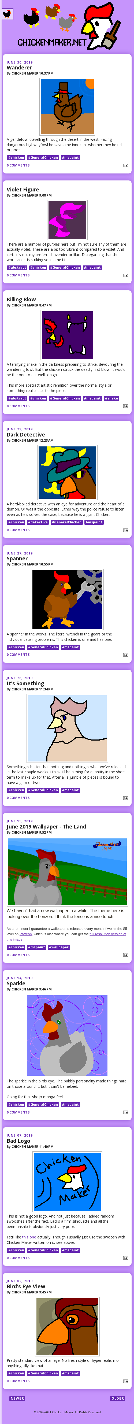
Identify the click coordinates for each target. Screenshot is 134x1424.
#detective (38, 522)
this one (29, 1237)
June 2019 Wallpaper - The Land (46, 826)
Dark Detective (26, 434)
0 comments (18, 165)
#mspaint (70, 157)
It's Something (25, 683)
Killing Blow (21, 299)
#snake (111, 398)
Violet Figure (23, 189)
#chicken (16, 157)
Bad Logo (18, 1140)
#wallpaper (59, 947)
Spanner (17, 558)
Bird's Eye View (26, 1286)
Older (117, 1398)
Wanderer (19, 67)
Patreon (26, 934)
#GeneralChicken (43, 157)
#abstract (17, 267)
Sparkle (16, 983)
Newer (17, 1398)
